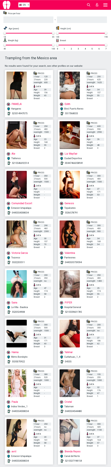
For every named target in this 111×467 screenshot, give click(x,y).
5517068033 (71, 113)
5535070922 (18, 361)
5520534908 (18, 311)
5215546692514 (20, 163)
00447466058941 (74, 163)
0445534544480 (73, 411)
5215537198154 (73, 460)
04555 (68, 361)
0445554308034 (20, 212)
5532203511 (18, 262)
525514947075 (19, 113)
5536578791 (71, 212)
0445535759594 (73, 262)
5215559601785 (73, 311)
